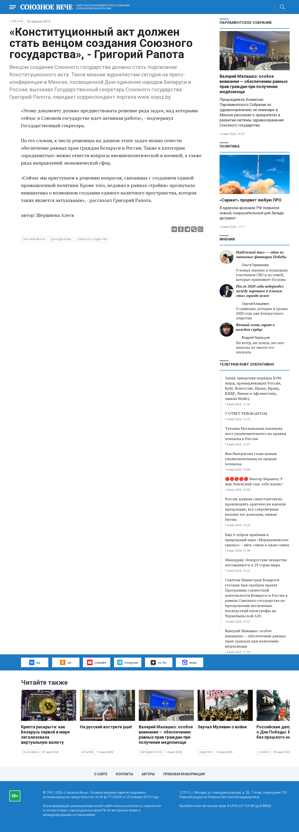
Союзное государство (92, 239)
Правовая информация (184, 774)
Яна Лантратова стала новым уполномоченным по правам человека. (251, 458)
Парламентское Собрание (246, 23)
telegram (127, 662)
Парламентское (151, 752)
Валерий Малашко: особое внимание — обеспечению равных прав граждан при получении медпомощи (254, 84)
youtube (96, 662)
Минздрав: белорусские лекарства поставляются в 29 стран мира (256, 562)
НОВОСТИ (17, 21)
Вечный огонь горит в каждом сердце (255, 327)
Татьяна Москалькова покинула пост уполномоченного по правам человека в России (255, 433)
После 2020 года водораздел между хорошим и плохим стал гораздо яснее (260, 291)
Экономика (31, 752)
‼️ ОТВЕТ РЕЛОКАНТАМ (247, 413)
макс (189, 662)
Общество (206, 752)
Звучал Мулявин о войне (222, 726)
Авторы (148, 774)
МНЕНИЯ (227, 239)
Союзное (264, 752)
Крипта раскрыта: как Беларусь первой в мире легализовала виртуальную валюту (45, 734)
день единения (61, 239)
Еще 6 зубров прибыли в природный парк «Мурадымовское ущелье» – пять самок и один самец (257, 539)
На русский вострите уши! (106, 726)
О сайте (100, 774)
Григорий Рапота (34, 239)
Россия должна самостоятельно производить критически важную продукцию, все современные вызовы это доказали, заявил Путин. (255, 509)
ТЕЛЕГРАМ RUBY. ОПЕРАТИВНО (247, 364)
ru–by (159, 662)
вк (34, 662)
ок (65, 662)
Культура (87, 752)
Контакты (124, 774)
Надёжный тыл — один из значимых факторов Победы (261, 254)
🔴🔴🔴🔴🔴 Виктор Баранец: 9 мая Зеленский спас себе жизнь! (253, 481)
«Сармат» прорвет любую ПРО (250, 199)
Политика (230, 146)
